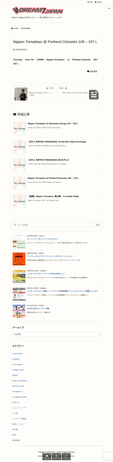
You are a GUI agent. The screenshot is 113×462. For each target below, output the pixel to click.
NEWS (15, 375)
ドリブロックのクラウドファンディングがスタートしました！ (50, 256)
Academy (16, 359)
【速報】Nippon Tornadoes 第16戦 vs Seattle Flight (53, 196)
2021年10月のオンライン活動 (38, 308)
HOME (15, 28)
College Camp (18, 370)
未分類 (15, 429)
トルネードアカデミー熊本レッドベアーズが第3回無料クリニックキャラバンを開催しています (62, 291)
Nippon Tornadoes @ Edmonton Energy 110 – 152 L (53, 123)
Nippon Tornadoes (19, 381)
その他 (15, 413)
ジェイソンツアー (19, 408)
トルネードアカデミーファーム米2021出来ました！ (46, 274)
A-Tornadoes (17, 354)
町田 (14, 435)
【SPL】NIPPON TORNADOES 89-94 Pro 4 (48, 160)
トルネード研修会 (19, 419)
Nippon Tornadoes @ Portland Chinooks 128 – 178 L (53, 178)
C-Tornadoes (17, 364)
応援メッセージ (18, 424)
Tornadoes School (19, 397)
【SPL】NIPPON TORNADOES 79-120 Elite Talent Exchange (57, 142)
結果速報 (26, 28)
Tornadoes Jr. (17, 392)
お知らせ (16, 402)
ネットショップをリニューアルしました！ (43, 239)
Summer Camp (18, 386)
